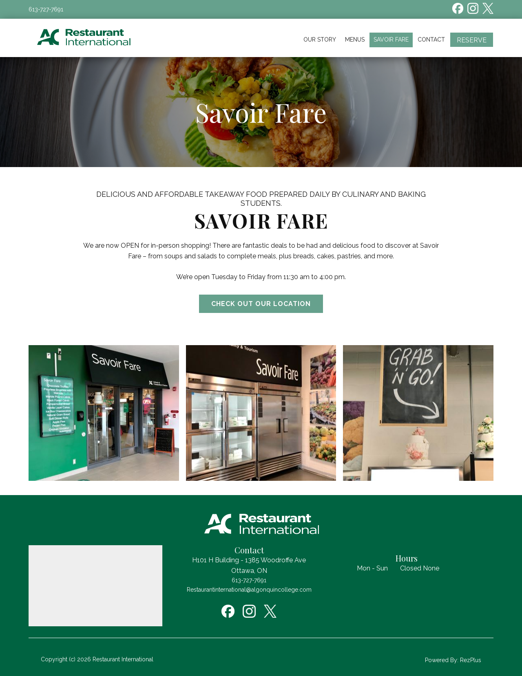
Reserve (472, 40)
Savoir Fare (391, 39)
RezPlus (470, 660)
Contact (431, 39)
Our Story (319, 39)
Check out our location (261, 304)
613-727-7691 (46, 9)
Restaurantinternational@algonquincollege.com (249, 589)
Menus (355, 39)
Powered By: (442, 660)
